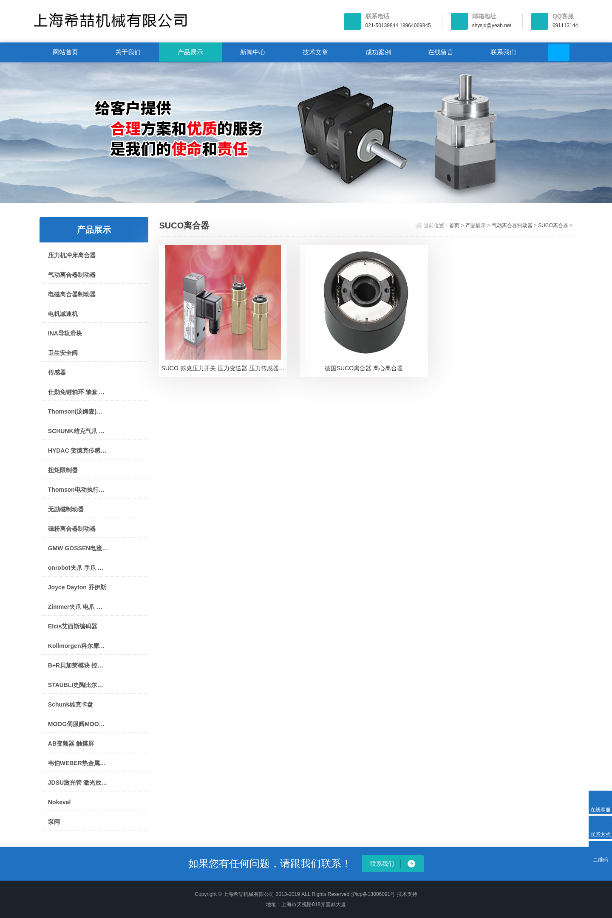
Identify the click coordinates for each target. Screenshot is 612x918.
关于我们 (128, 52)
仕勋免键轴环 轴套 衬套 (78, 392)
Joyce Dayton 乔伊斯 (77, 587)
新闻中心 (253, 52)
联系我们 (503, 52)
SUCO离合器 (553, 225)
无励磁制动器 (66, 509)
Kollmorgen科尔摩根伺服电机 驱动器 (78, 645)
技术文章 (315, 52)
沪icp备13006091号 (373, 894)
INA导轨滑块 (65, 333)
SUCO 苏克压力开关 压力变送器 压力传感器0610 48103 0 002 (224, 369)
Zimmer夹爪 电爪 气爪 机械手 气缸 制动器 (78, 606)
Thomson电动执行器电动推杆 (78, 489)
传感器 (57, 372)
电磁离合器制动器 (72, 294)
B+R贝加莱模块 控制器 (78, 665)
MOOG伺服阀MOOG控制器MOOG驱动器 (78, 724)
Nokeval (59, 802)
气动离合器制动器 (72, 274)
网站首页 (65, 52)
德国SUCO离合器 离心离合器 (364, 369)
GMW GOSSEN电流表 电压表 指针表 (78, 548)
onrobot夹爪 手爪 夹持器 (78, 567)
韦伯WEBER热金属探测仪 (78, 763)
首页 (454, 225)
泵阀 (54, 821)
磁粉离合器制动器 (72, 528)
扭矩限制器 (63, 470)
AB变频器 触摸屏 (71, 743)
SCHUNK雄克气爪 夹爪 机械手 (78, 431)
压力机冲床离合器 (72, 255)
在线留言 (440, 52)
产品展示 (190, 52)
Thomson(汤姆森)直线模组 (78, 411)
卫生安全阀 (63, 352)
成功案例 (378, 52)
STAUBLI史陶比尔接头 (78, 684)
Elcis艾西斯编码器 (73, 626)
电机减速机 (63, 313)
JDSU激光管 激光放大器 (78, 782)
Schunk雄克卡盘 (71, 704)
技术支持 (407, 894)
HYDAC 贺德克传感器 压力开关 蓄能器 (78, 450)
